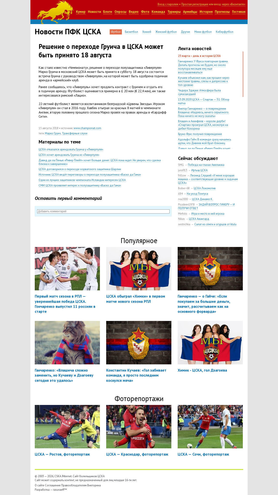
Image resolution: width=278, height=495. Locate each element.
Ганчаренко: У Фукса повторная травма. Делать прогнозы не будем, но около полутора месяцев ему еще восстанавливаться (203, 66)
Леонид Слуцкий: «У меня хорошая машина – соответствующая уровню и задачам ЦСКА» (208, 179)
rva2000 (183, 199)
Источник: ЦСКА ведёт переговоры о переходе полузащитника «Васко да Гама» (90, 174)
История (206, 12)
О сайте (39, 485)
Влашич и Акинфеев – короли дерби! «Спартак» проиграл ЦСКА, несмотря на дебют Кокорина (203, 124)
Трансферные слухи (74, 133)
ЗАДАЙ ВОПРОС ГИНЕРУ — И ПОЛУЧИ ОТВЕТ (206, 206)
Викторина (94, 485)
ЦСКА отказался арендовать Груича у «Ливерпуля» (71, 149)
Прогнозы (222, 12)
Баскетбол (131, 32)
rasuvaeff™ (60, 490)
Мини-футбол (203, 32)
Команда (158, 12)
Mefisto (182, 213)
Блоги (107, 12)
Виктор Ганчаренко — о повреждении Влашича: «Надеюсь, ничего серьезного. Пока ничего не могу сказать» (203, 112)
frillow (182, 175)
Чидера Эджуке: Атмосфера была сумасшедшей (199, 92)
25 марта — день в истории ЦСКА (199, 56)
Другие (185, 32)
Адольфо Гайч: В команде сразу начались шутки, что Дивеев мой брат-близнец (204, 141)
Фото (145, 12)
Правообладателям (74, 485)
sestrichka (184, 224)
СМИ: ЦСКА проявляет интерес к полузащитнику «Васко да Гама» (80, 185)
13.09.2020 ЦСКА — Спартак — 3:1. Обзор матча (203, 101)
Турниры (174, 12)
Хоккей (146, 32)
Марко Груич (53, 133)
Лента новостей (194, 48)
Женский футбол (166, 32)
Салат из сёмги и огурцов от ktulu (215, 224)
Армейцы (190, 12)
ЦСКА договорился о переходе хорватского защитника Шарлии (80, 169)
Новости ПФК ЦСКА (68, 31)
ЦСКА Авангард (199, 219)
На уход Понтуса (197, 194)
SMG (181, 165)
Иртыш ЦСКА (199, 170)
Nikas (181, 219)
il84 (180, 194)
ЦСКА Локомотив (205, 188)
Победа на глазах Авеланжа (206, 165)
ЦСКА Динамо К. (202, 199)
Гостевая (238, 12)
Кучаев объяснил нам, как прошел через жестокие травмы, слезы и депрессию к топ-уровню (203, 81)
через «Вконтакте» (233, 4)
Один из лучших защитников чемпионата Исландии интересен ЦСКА (82, 180)
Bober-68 (184, 188)
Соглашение (53, 485)
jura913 (182, 170)
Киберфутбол (224, 32)
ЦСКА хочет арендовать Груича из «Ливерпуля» (69, 155)
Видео (134, 12)
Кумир (81, 12)
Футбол (116, 32)
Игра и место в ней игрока (207, 213)
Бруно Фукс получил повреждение (200, 134)
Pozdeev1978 (186, 204)
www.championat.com (87, 128)
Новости (94, 12)
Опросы (120, 12)
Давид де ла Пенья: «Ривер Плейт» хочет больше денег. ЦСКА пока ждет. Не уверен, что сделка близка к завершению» (100, 162)
